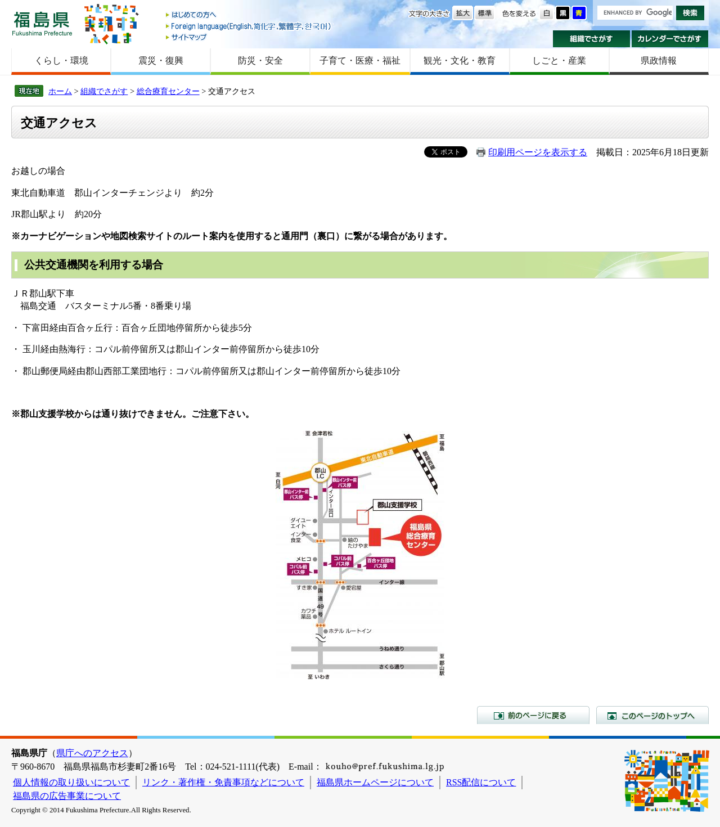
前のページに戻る (533, 715)
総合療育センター (168, 91)
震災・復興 (160, 60)
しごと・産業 (559, 60)
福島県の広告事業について (67, 796)
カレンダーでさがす (670, 38)
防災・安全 (260, 60)
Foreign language (249, 26)
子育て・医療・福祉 (360, 60)
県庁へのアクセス (92, 753)
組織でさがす (591, 38)
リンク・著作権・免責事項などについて (223, 782)
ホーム (60, 91)
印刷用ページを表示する (537, 152)
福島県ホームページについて (375, 782)
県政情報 (659, 60)
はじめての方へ (249, 15)
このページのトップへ (652, 715)
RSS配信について (481, 782)
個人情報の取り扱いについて (71, 782)
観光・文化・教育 (460, 60)
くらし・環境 (61, 60)
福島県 (42, 23)
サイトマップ (249, 37)
